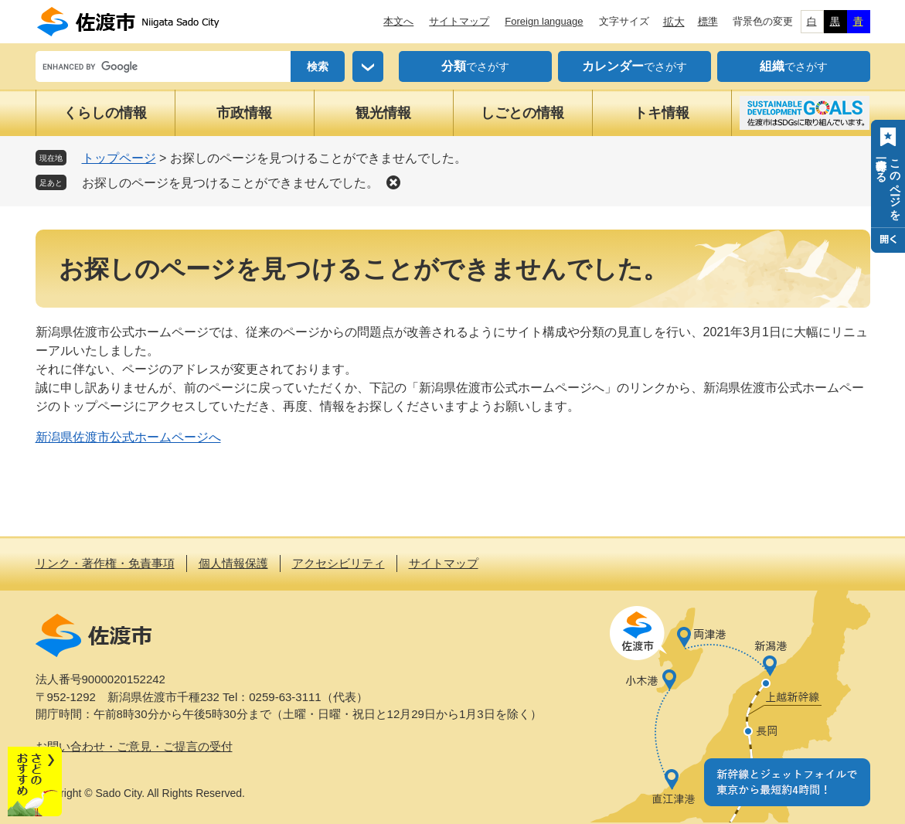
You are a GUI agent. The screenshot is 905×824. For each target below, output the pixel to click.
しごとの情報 (522, 113)
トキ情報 (661, 113)
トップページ (119, 158)
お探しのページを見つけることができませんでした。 (230, 182)
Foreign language (544, 21)
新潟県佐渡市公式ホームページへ (128, 437)
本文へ (398, 21)
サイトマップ (459, 21)
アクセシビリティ (338, 563)
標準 (708, 21)
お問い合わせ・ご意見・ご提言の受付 (134, 746)
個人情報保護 (233, 563)
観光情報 (383, 113)
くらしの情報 (105, 113)
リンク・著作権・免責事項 (105, 563)
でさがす (475, 66)
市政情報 (244, 113)
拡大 (674, 21)
